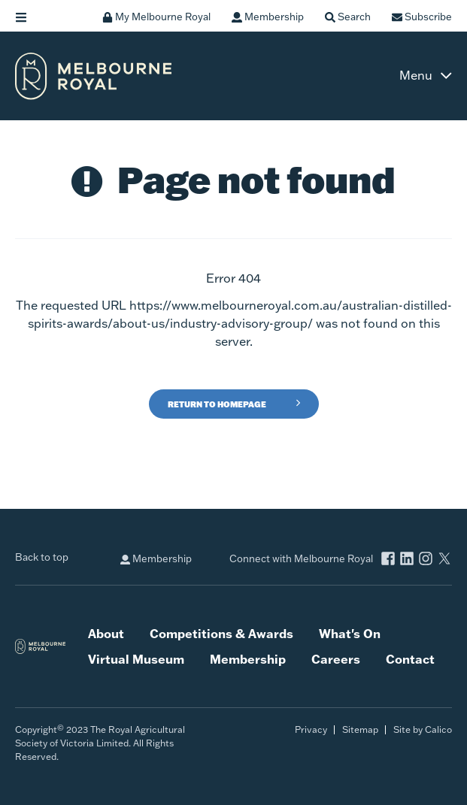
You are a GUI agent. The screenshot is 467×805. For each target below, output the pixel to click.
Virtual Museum (136, 659)
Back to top (41, 557)
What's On (350, 633)
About (106, 633)
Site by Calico (422, 729)
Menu (415, 75)
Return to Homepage (217, 404)
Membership (156, 558)
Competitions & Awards (221, 633)
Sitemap (360, 729)
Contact (410, 659)
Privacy (311, 729)
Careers (335, 659)
